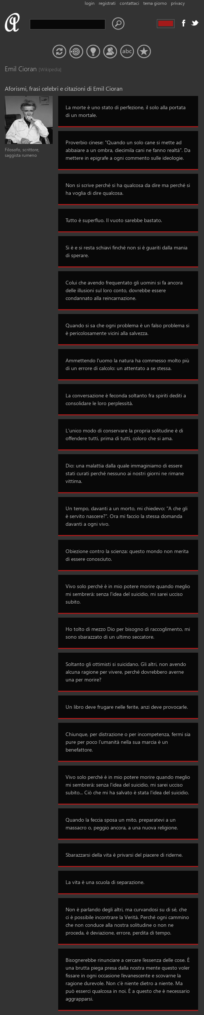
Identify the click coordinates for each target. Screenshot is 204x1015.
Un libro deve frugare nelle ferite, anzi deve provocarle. (127, 706)
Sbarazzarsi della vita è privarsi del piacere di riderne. (124, 854)
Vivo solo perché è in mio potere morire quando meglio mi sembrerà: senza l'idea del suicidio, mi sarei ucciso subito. (128, 594)
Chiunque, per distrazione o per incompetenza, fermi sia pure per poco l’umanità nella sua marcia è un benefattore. (128, 742)
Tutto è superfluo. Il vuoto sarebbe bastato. (114, 220)
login (90, 3)
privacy (178, 3)
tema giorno (155, 3)
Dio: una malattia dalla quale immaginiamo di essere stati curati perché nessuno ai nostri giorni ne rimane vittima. (125, 473)
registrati (107, 3)
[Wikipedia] (46, 69)
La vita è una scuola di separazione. (105, 881)
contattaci (129, 3)
